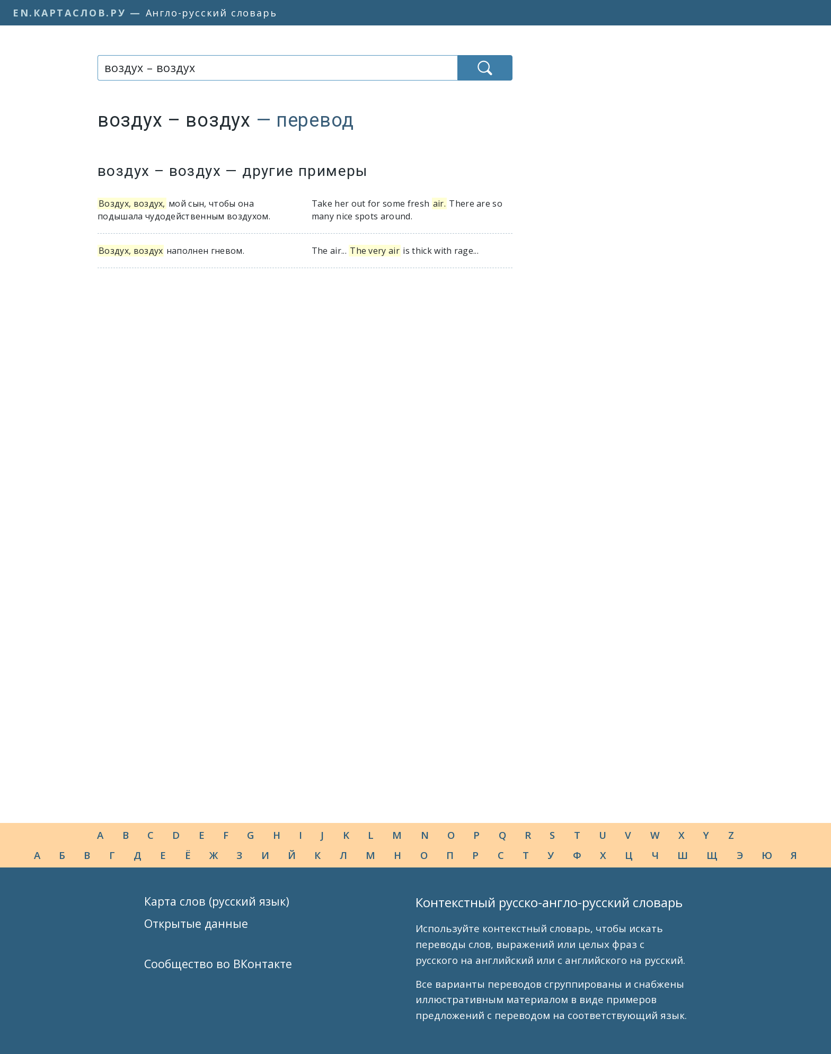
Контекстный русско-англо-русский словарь (549, 902)
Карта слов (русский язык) (216, 901)
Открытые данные (196, 923)
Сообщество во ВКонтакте (218, 963)
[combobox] (277, 68)
